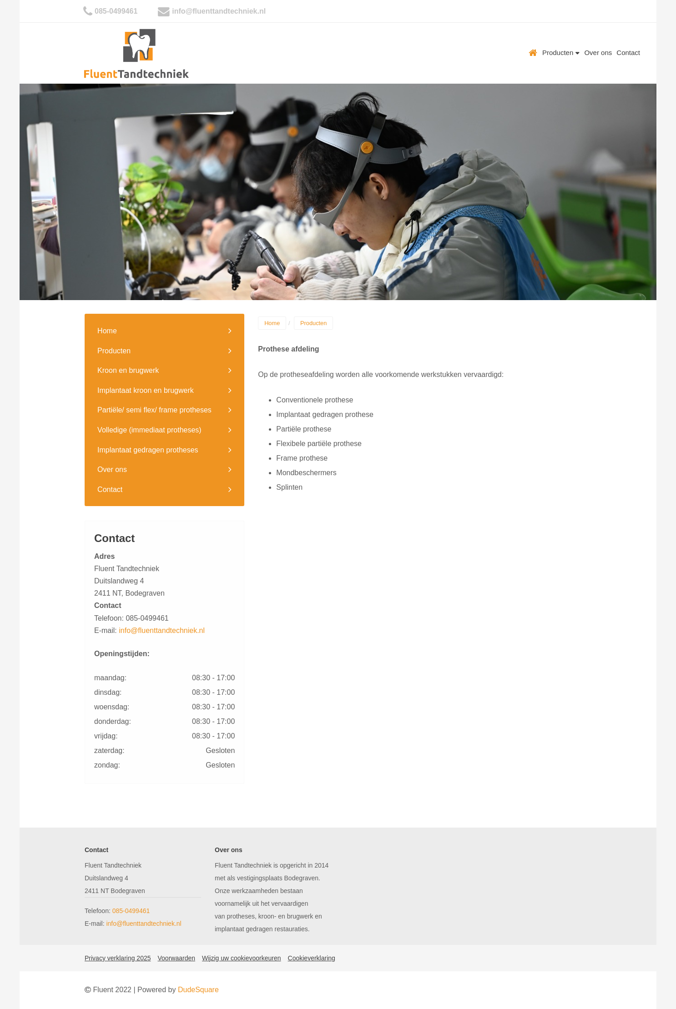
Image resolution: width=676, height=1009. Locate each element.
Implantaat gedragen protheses (147, 450)
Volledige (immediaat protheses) (149, 430)
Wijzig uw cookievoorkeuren (241, 958)
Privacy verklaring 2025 (118, 958)
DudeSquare (198, 990)
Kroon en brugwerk (128, 370)
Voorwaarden (177, 958)
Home (533, 53)
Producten (561, 52)
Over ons (598, 52)
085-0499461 (116, 11)
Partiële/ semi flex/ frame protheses (154, 410)
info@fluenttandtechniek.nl (219, 11)
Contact (628, 52)
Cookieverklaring (311, 958)
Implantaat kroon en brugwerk (145, 390)
